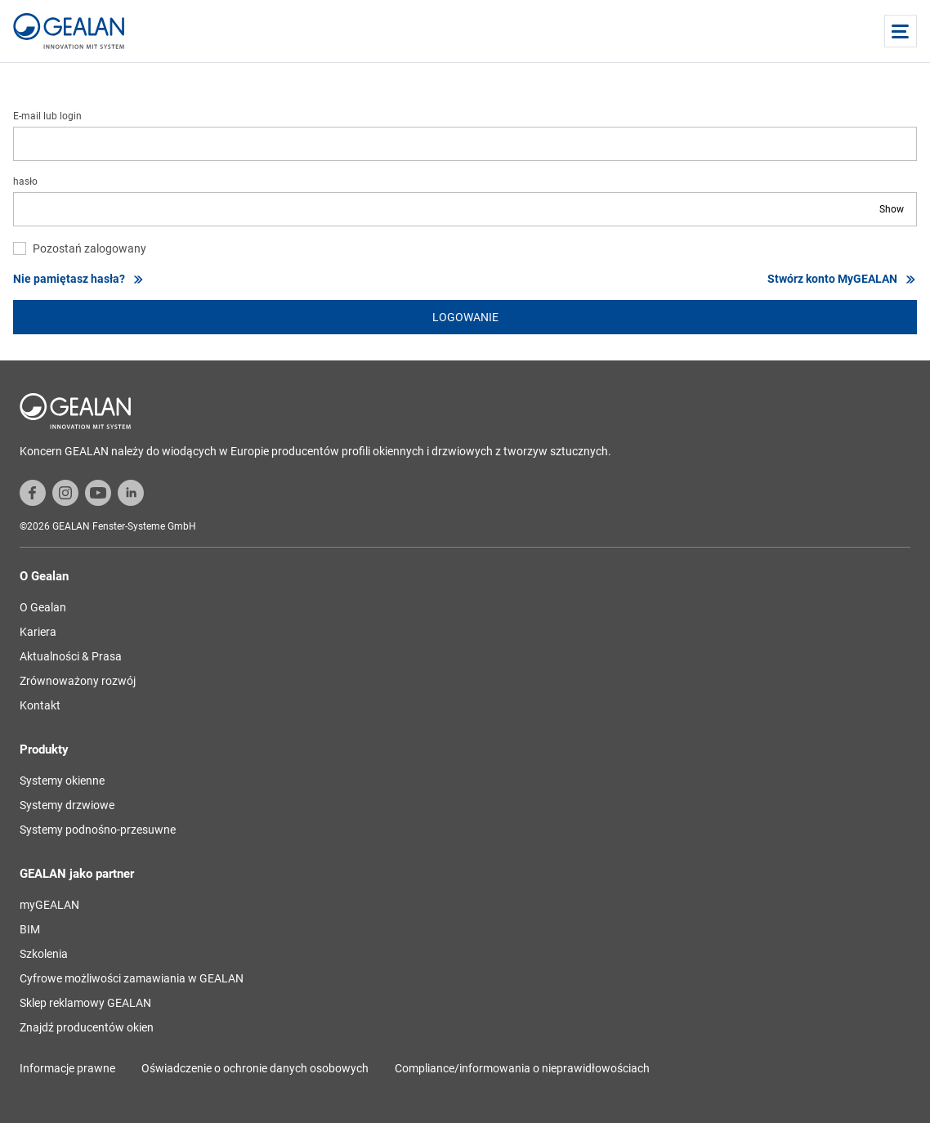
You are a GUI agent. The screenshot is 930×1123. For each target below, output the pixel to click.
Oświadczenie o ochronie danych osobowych (255, 1068)
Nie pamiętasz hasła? (79, 279)
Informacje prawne (67, 1068)
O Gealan (43, 607)
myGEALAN (49, 904)
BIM (30, 929)
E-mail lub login (47, 116)
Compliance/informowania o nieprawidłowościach (522, 1068)
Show (891, 209)
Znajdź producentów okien (87, 1027)
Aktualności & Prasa (71, 656)
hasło (25, 181)
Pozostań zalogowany (89, 248)
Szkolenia (44, 953)
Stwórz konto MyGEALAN (842, 279)
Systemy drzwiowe (67, 805)
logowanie (465, 317)
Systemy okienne (62, 780)
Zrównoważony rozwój (78, 680)
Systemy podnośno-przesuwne (98, 829)
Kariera (38, 631)
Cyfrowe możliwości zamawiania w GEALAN (132, 978)
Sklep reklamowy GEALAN (85, 1002)
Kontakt (40, 705)
